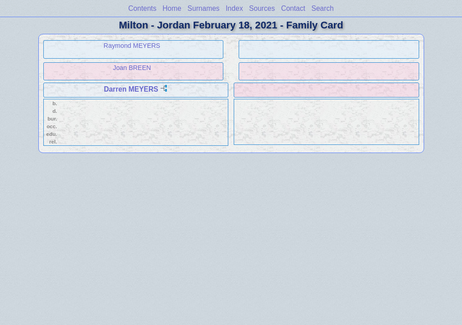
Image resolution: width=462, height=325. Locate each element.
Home (171, 8)
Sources (262, 8)
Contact (293, 8)
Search (322, 8)
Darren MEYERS (131, 89)
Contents (142, 8)
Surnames (204, 8)
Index (234, 8)
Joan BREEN (132, 67)
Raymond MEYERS (132, 45)
